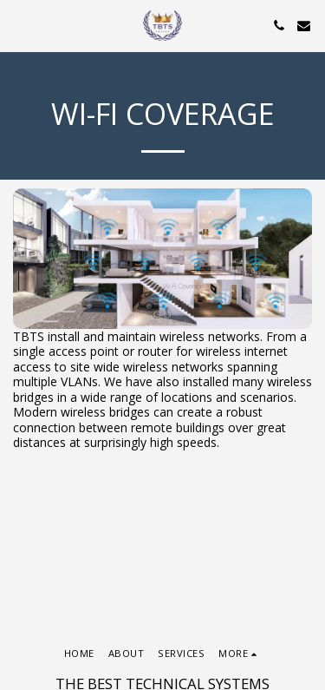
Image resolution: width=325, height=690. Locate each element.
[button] (19, 25)
